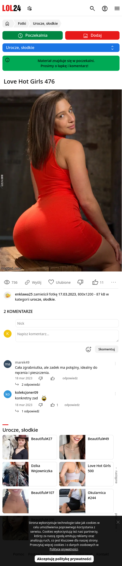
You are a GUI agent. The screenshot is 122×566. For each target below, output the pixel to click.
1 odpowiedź (27, 411)
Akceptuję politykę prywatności (64, 558)
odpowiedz (69, 378)
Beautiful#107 (42, 492)
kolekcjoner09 (26, 392)
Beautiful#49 (98, 438)
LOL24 (11, 8)
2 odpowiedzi (27, 384)
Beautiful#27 (41, 438)
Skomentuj (106, 349)
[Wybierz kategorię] (61, 47)
